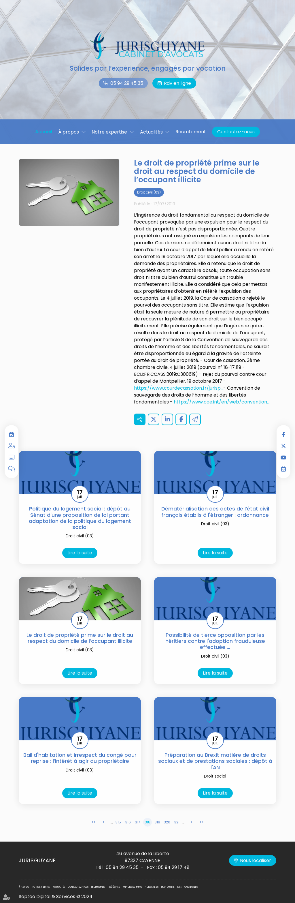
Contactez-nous (236, 131)
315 (118, 832)
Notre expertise (109, 132)
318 (147, 832)
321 (176, 832)
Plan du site (168, 887)
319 (157, 832)
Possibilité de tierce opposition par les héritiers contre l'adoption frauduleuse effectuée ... (215, 651)
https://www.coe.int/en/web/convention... (222, 412)
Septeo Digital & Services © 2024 (55, 896)
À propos (68, 132)
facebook (283, 434)
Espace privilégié (11, 445)
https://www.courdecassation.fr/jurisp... (178, 398)
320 (167, 832)
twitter (283, 445)
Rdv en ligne (177, 83)
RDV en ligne (283, 469)
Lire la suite (79, 563)
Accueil (43, 131)
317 (137, 832)
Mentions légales (187, 887)
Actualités (151, 132)
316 (128, 832)
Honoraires (151, 887)
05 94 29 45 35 (126, 83)
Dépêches (114, 887)
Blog (11, 469)
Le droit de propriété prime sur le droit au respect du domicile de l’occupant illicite (80, 648)
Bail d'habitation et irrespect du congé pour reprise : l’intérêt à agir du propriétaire (80, 768)
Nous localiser (255, 860)
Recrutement (190, 131)
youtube (283, 457)
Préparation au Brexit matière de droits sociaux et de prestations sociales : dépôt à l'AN (215, 771)
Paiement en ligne (11, 457)
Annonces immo (132, 887)
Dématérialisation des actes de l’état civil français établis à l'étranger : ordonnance (215, 522)
